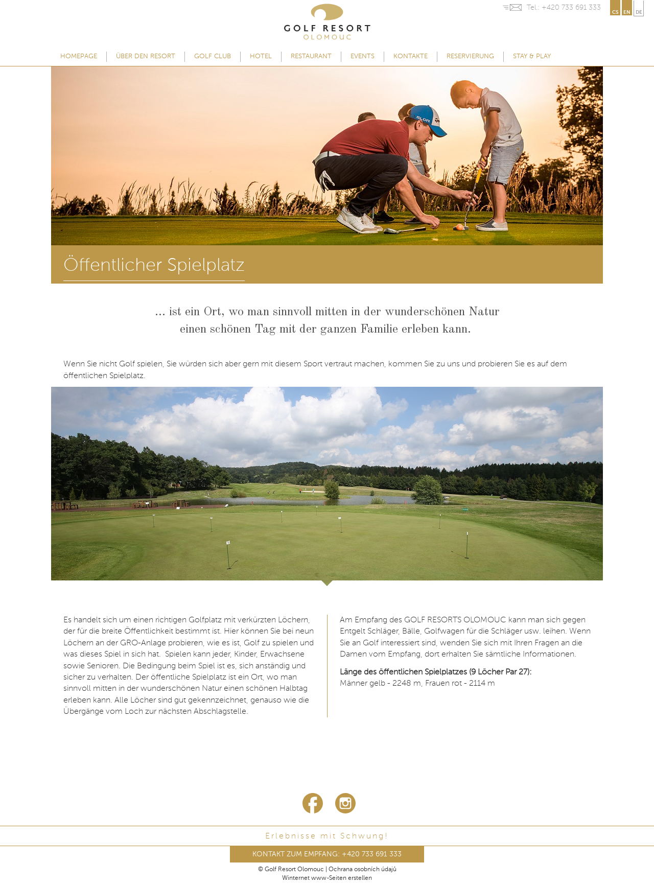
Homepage (78, 56)
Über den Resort (145, 56)
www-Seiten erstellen (341, 878)
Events (363, 56)
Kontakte (410, 56)
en (626, 12)
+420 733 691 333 (571, 7)
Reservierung (470, 56)
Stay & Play (532, 56)
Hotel (261, 56)
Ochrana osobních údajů (362, 870)
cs (615, 12)
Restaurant (311, 56)
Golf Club (212, 56)
